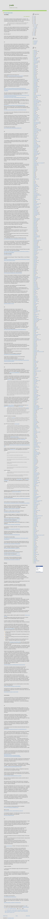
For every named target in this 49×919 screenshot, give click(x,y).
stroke (34, 509)
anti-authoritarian (36, 212)
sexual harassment (36, 482)
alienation (35, 201)
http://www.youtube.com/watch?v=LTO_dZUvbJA (12, 518)
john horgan (35, 362)
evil (34, 294)
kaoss (34, 366)
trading (35, 529)
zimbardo (35, 559)
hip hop (35, 336)
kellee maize (35, 367)
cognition (35, 103)
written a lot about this (21, 439)
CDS (34, 175)
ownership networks (36, 146)
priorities (35, 441)
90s (34, 172)
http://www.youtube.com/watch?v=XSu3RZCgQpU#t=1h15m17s (14, 105)
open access (35, 421)
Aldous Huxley (19, 479)
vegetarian (35, 540)
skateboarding (36, 485)
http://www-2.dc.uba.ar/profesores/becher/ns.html (12, 354)
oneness (35, 419)
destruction (35, 114)
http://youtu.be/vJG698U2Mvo (14, 372)
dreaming (35, 278)
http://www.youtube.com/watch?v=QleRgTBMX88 (12, 686)
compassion (35, 245)
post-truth (35, 436)
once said (13, 417)
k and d (35, 365)
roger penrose (36, 467)
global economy (36, 320)
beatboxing (35, 97)
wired (34, 553)
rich (34, 465)
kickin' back (35, 368)
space (34, 495)
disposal (35, 272)
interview (35, 354)
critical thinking (36, 260)
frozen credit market (36, 310)
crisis (34, 111)
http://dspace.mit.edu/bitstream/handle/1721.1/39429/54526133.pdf (15, 729)
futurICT (35, 317)
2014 (34, 21)
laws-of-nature (36, 132)
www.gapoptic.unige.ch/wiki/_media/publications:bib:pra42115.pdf (15, 97)
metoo (34, 393)
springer (35, 499)
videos (34, 542)
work (34, 555)
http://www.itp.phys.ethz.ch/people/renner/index (12, 755)
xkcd (34, 557)
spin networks (35, 497)
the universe (35, 522)
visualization (35, 546)
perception (35, 53)
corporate (35, 256)
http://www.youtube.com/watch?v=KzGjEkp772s (12, 559)
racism (34, 455)
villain (34, 544)
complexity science (36, 247)
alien (34, 200)
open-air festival (36, 422)
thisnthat (35, 524)
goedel (34, 322)
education (35, 82)
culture (34, 265)
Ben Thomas (21, 406)
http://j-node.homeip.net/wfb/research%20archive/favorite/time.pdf (15, 88)
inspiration (35, 85)
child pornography (36, 236)
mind (12, 911)
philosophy (18, 911)
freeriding (35, 309)
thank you (35, 516)
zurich (34, 55)
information (35, 73)
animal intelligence (36, 206)
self (34, 156)
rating (34, 457)
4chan (34, 171)
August (35, 26)
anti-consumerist (36, 213)
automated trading (36, 218)
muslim (35, 142)
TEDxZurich (35, 188)
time (34, 527)
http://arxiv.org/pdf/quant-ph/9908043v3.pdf (11, 807)
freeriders (35, 308)
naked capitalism (36, 406)
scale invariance (36, 472)
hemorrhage (35, 332)
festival (35, 304)
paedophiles (35, 425)
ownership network (36, 145)
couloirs (35, 259)
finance (35, 72)
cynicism (35, 112)
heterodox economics (37, 334)
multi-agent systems (36, 141)
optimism (35, 423)
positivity (35, 435)
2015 (34, 20)
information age (36, 350)
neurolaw (35, 410)
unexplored (35, 538)
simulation (35, 483)
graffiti (34, 324)
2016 (34, 19)
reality (6, 912)
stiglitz (34, 502)
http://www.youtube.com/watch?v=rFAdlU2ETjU (12, 508)
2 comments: (14, 908)
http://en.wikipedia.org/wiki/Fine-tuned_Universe (15, 75)
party (34, 428)
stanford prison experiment (37, 500)
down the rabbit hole (36, 277)
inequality (35, 84)
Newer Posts (5, 915)
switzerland (35, 158)
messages (35, 391)
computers (35, 248)
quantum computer (36, 452)
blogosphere (35, 99)
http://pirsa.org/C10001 (8, 254)
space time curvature (37, 496)
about (34, 191)
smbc (34, 487)
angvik (34, 205)
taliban (34, 513)
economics (35, 58)
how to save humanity (37, 339)
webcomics (35, 552)
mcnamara (35, 383)
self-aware (35, 479)
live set (35, 375)
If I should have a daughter (9, 628)
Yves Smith (35, 190)
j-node (11, 5)
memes (35, 389)
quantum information (36, 453)
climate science (36, 102)
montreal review (36, 398)
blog (34, 98)
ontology (35, 420)
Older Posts (28, 915)
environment (35, 287)
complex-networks (36, 246)
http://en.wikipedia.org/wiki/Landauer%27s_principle (12, 775)
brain (34, 56)
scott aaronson (36, 478)
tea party (35, 514)
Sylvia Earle (35, 185)
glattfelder (35, 83)
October (35, 25)
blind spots (35, 229)
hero (34, 333)
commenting (35, 243)
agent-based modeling (37, 95)
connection (35, 250)
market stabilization (36, 380)
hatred (34, 330)
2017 (34, 18)
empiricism (35, 286)
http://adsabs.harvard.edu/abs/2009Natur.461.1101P (12, 766)
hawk (34, 331)
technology (11, 912)
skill (34, 486)
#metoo (35, 168)
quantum (35, 451)
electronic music (36, 115)
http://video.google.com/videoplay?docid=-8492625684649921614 (15, 329)
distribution (35, 273)
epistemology (35, 289)
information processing (37, 130)
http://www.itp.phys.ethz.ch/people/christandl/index (12, 756)
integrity (35, 352)
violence (35, 545)
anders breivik (36, 204)
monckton (35, 397)
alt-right (35, 202)
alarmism (35, 96)
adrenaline (35, 197)
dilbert (34, 271)
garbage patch (36, 318)
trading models (36, 530)
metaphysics (35, 392)
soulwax (35, 493)
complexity (35, 69)
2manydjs (35, 169)
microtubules (35, 394)
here (15, 379)
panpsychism (35, 426)
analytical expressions (37, 203)
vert (34, 541)
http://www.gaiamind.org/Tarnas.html (10, 896)
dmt (34, 275)
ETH (34, 177)
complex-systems (36, 79)
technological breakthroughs (38, 515)
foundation (35, 306)
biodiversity (35, 227)
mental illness (35, 390)
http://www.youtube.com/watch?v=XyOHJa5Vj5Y (12, 543)
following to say (12, 449)
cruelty (34, 263)
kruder (34, 369)
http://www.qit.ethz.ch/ (7, 754)
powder (35, 439)
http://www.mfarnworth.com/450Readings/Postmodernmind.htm (14, 664)
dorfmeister (35, 276)
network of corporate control (37, 408)
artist (34, 217)
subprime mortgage (36, 510)
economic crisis (36, 81)
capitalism (35, 234)
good (34, 323)
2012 (34, 23)
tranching (35, 531)
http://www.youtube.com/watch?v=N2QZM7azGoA (12, 902)
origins (34, 424)
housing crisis (35, 338)
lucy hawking (35, 377)
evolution (35, 295)
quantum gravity (36, 154)
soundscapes (35, 494)
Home (17, 915)
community (35, 244)
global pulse (35, 321)
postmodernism (25, 911)
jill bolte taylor (35, 361)
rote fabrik (35, 468)
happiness (35, 124)
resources (35, 463)
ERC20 (35, 176)
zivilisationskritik (36, 560)
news (34, 413)
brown (34, 232)
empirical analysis (36, 117)
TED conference (36, 186)
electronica (35, 71)
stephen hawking (36, 501)
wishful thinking (36, 554)
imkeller (35, 348)
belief (34, 68)
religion (35, 155)
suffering (35, 511)
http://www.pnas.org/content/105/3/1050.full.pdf (12, 534)
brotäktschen (35, 231)
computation (35, 80)
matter (34, 382)
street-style (35, 508)
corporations (35, 257)
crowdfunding (35, 262)
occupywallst (35, 144)
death (34, 113)
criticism (35, 261)
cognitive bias (35, 242)
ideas (34, 125)
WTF (34, 189)
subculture (35, 66)
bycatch (35, 233)
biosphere (35, 228)
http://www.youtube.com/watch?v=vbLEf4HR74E (12, 524)
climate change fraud (37, 100)
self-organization (36, 480)
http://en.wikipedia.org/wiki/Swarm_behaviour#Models (13, 272)
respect (35, 464)
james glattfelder (36, 86)
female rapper (35, 303)
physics (22, 911)
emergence (35, 116)
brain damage (35, 230)
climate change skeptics (37, 101)
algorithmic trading (36, 199)
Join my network (38, 571)
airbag (34, 198)
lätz (34, 378)
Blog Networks (38, 566)
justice (34, 364)
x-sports (35, 556)
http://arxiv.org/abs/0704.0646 (9, 815)
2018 (34, 17)
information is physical (37, 129)
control (34, 70)
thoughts (35, 525)
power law (35, 440)
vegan (34, 539)
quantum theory (36, 454)
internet (35, 353)
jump (34, 363)
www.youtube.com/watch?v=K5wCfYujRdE (11, 691)
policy (34, 434)
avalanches (35, 220)
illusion (35, 347)
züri (34, 561)
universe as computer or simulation (38, 162)
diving (34, 274)
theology (35, 523)
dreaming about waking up (16, 491)
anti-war (35, 215)
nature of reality (36, 407)
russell (34, 469)
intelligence (35, 131)
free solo (35, 307)
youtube (35, 558)
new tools (35, 412)
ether (34, 290)
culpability (35, 264)
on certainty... (6, 14)
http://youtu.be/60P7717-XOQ (9, 303)
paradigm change (36, 427)
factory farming (36, 301)
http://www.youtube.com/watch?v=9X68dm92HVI (12, 555)
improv (34, 127)
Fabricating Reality (25, 907)
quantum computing (36, 153)
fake (34, 302)
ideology (35, 126)
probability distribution (37, 442)
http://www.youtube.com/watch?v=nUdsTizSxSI (12, 552)
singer (34, 484)
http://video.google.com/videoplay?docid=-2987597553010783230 (15, 109)
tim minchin (35, 526)
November (35, 24)
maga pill (35, 379)
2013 (34, 22)
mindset (35, 140)
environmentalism (36, 288)
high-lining (35, 335)
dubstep (35, 279)
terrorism (35, 159)
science (8, 912)
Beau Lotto (9, 379)
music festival (35, 405)
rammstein (35, 456)
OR (34, 183)
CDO (34, 174)
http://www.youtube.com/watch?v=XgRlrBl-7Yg (11, 548)
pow (34, 438)
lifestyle (35, 87)
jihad (34, 360)
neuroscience (15, 911)
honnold (35, 337)
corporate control (36, 109)
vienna (34, 543)
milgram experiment (36, 395)
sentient (35, 481)
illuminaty (35, 346)
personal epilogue (9, 845)
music (34, 404)
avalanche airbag (36, 219)
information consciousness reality (38, 351)
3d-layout (35, 170)
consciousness (36, 51)
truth (13, 912)
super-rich (35, 512)
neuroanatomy (36, 409)
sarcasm (35, 470)
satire (34, 471)
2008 (34, 35)
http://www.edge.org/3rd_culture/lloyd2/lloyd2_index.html (13, 810)
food (34, 305)
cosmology (35, 110)
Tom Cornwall (17, 423)
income (35, 349)
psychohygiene (36, 449)
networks (35, 143)
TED (34, 94)
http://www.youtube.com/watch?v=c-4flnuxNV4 (11, 521)
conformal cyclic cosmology (37, 249)
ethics (34, 292)
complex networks (36, 57)
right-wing (35, 466)
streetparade (35, 157)
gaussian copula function (37, 319)
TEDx (34, 187)
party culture (35, 147)
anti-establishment (36, 214)
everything (35, 293)
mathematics (9, 911)
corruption (35, 258)
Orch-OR (35, 184)
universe (35, 161)
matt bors (35, 381)
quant (34, 450)
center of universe (36, 235)
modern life (35, 396)
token (34, 528)
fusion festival (35, 316)
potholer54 (35, 437)
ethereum (35, 291)
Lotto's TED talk (11, 405)
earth (34, 280)
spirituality (35, 498)
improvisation (35, 128)
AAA (34, 173)
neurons (35, 411)
